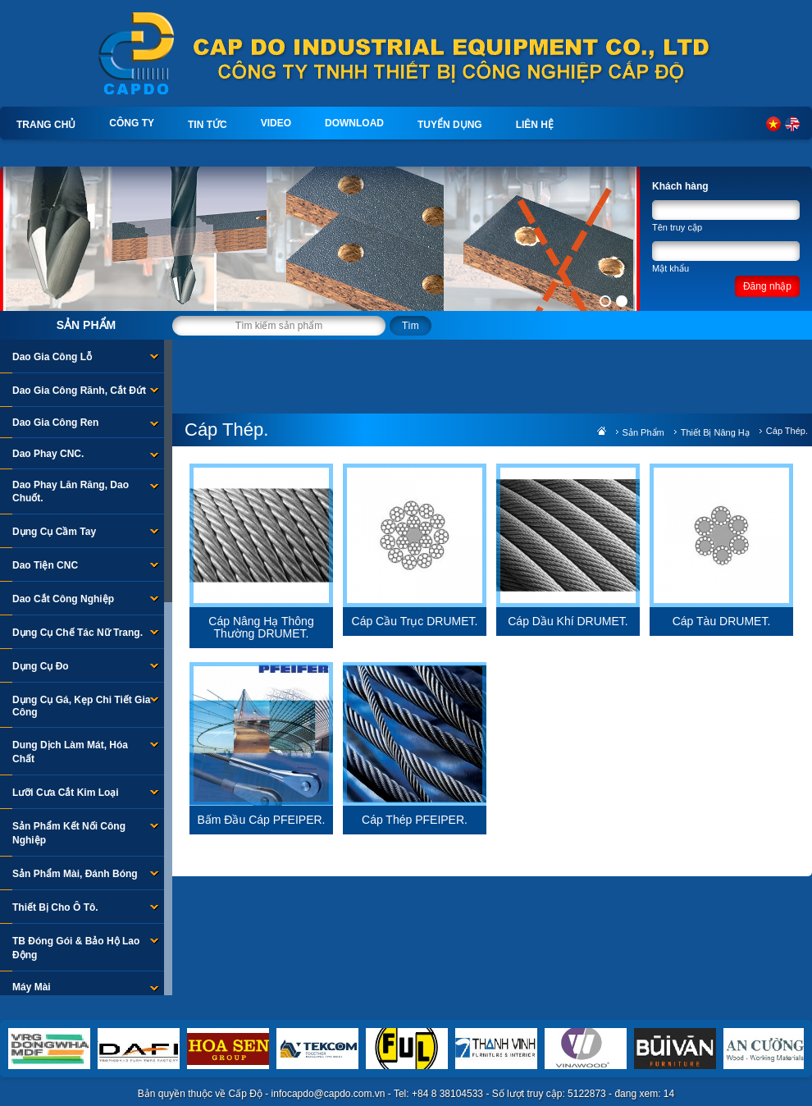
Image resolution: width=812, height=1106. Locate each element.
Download (354, 123)
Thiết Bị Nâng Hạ (715, 432)
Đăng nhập (767, 286)
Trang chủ (45, 124)
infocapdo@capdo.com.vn (328, 1093)
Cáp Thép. (787, 431)
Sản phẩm (86, 324)
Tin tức (207, 124)
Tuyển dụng (449, 124)
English (792, 124)
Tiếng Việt (773, 124)
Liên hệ (535, 124)
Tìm (410, 325)
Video (276, 123)
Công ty (131, 123)
